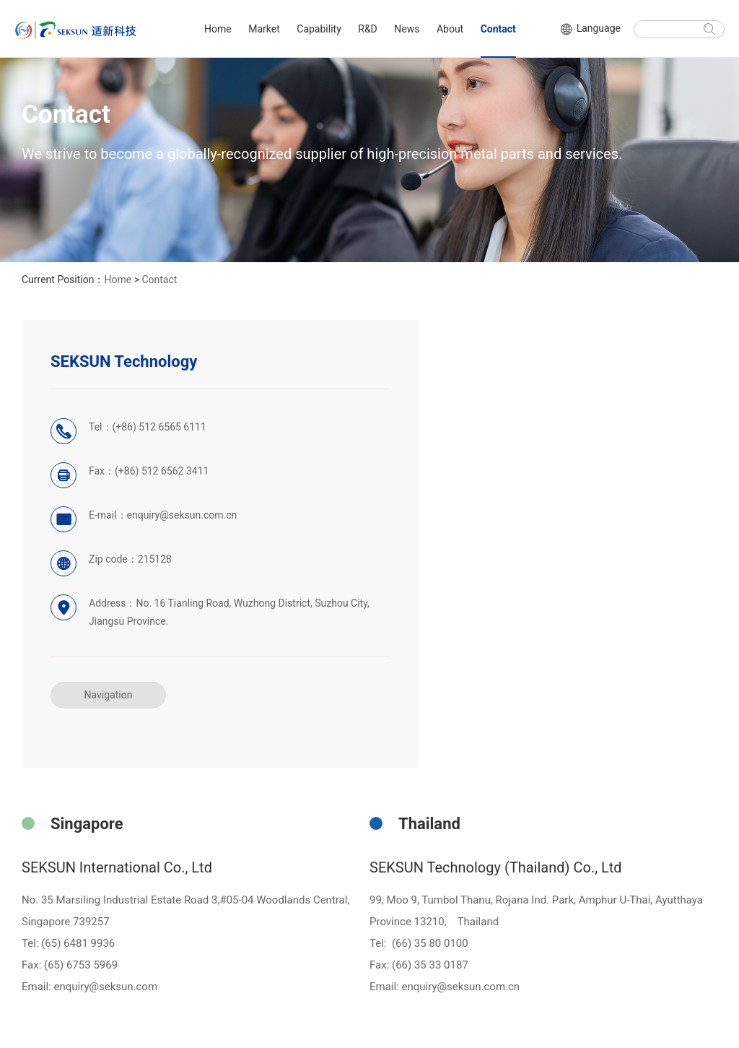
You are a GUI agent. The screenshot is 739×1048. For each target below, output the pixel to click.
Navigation (108, 695)
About (450, 29)
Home (218, 29)
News (406, 29)
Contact (498, 29)
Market (264, 29)
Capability (319, 29)
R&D (367, 29)
